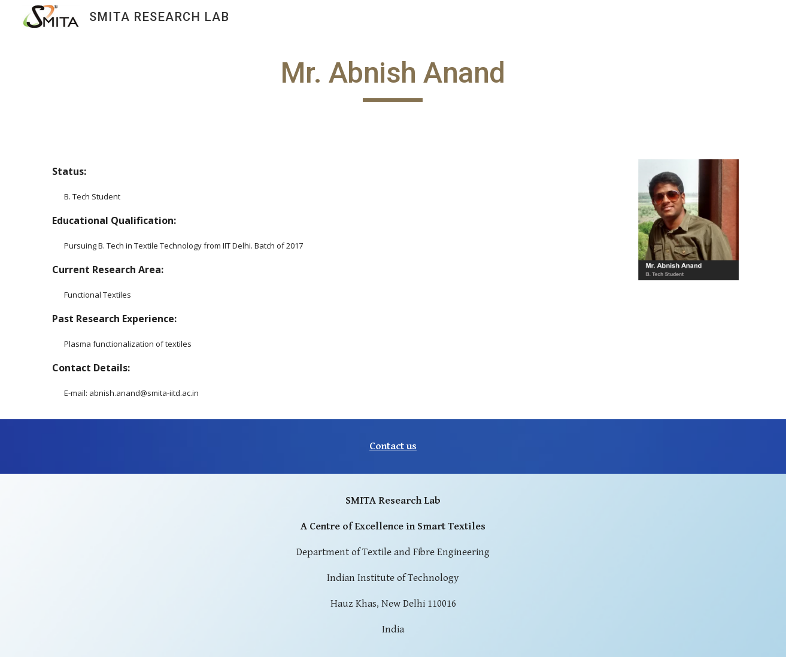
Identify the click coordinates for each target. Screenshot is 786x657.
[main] (393, 78)
